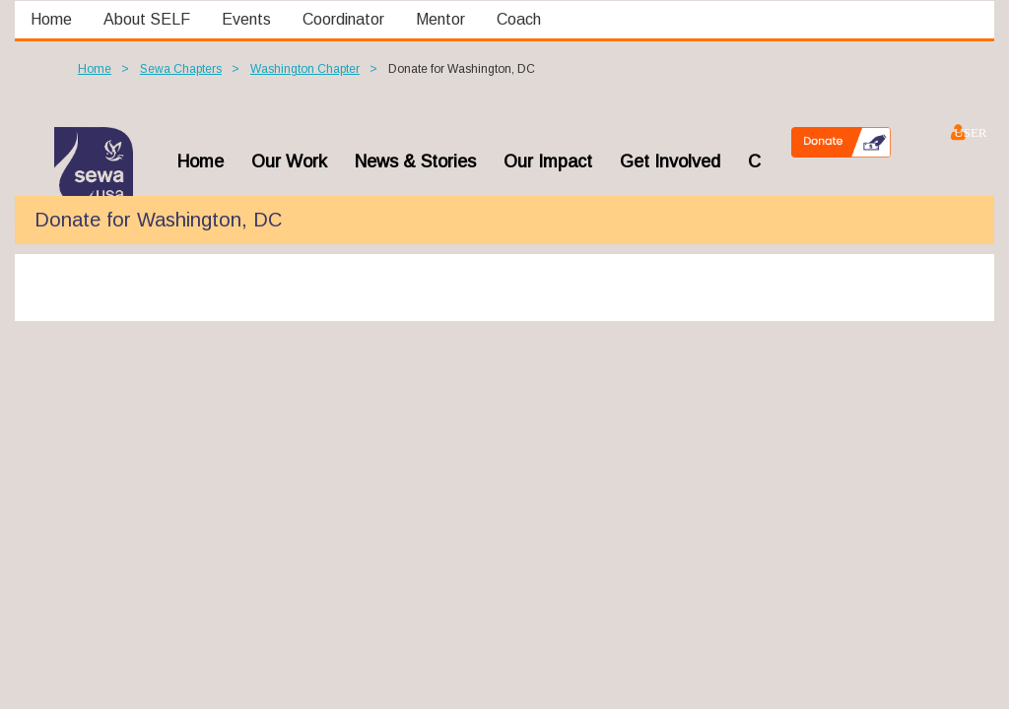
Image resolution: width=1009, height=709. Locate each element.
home (200, 161)
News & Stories (415, 161)
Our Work (289, 161)
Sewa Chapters (181, 69)
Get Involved (670, 161)
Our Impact (548, 161)
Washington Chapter (305, 69)
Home (94, 69)
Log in (957, 132)
